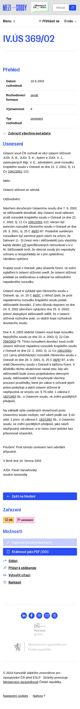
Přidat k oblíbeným (19, 568)
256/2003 (9, 341)
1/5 (24, 245)
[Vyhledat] (72, 8)
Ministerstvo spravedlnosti (20, 682)
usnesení (37, 118)
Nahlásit (12, 582)
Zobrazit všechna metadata (26, 133)
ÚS (9, 520)
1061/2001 (15, 171)
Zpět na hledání (20, 496)
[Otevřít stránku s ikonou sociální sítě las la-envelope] (47, 616)
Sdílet (10, 561)
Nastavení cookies (15, 696)
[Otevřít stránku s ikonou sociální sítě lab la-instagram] (54, 616)
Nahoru (39, 696)
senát (34, 95)
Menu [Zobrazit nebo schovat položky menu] (9, 21)
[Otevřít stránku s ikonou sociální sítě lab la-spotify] (39, 616)
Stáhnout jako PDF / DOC (27, 551)
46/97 (35, 231)
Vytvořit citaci (16, 575)
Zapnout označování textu (29, 542)
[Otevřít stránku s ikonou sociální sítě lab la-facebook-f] (32, 616)
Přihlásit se (49, 21)
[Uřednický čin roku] (40, 7)
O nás (70, 21)
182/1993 (9, 396)
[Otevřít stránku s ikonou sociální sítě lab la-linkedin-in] (24, 616)
